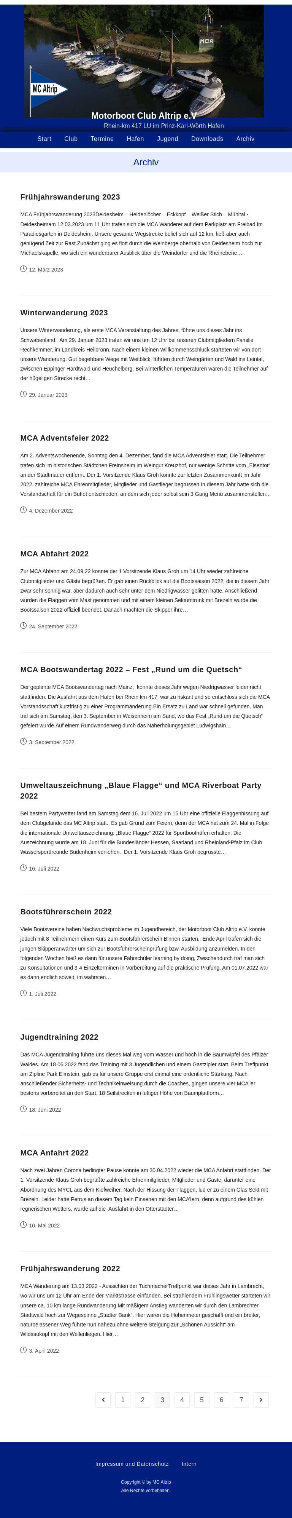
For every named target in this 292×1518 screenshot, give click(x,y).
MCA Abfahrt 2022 (54, 554)
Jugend (167, 139)
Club (71, 139)
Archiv (245, 139)
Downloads (207, 139)
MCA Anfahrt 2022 (54, 1153)
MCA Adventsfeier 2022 (64, 438)
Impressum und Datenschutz (132, 1464)
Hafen (135, 139)
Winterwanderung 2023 (64, 312)
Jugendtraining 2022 (59, 1037)
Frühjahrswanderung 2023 (70, 197)
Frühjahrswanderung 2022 (70, 1268)
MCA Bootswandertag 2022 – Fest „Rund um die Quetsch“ (131, 669)
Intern (189, 1464)
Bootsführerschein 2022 (66, 912)
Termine (102, 139)
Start (45, 139)
